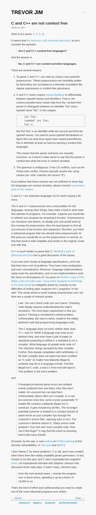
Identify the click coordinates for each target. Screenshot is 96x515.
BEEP (60, 445)
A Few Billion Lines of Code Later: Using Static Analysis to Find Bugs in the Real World (47, 281)
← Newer (16, 498)
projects (50, 502)
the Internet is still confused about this (48, 40)
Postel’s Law (67, 277)
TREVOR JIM (27, 12)
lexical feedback (55, 94)
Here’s (15, 463)
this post (46, 445)
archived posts (68, 502)
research (24, 502)
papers (37, 502)
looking (49, 441)
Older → (80, 498)
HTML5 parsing (65, 441)
